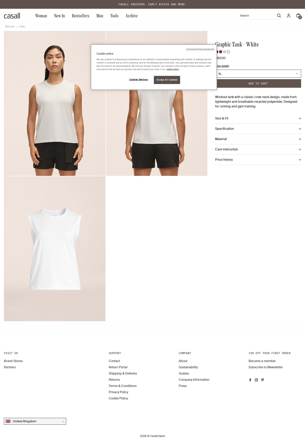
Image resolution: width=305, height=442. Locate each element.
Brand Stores (13, 361)
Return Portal (118, 367)
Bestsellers (80, 15)
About (183, 361)
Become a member (262, 361)
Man (99, 15)
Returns (114, 380)
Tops (22, 26)
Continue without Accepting (200, 49)
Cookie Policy (118, 398)
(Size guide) (222, 66)
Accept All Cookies (167, 79)
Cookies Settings (138, 79)
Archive (131, 15)
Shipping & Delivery (123, 373)
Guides (184, 373)
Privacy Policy (118, 392)
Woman (41, 15)
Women (10, 26)
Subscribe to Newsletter (266, 367)
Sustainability (188, 367)
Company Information (194, 380)
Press (183, 386)
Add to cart (258, 83)
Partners (10, 367)
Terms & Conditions (123, 386)
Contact (114, 361)
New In (59, 15)
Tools (114, 15)
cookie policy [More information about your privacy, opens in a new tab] (172, 69)
